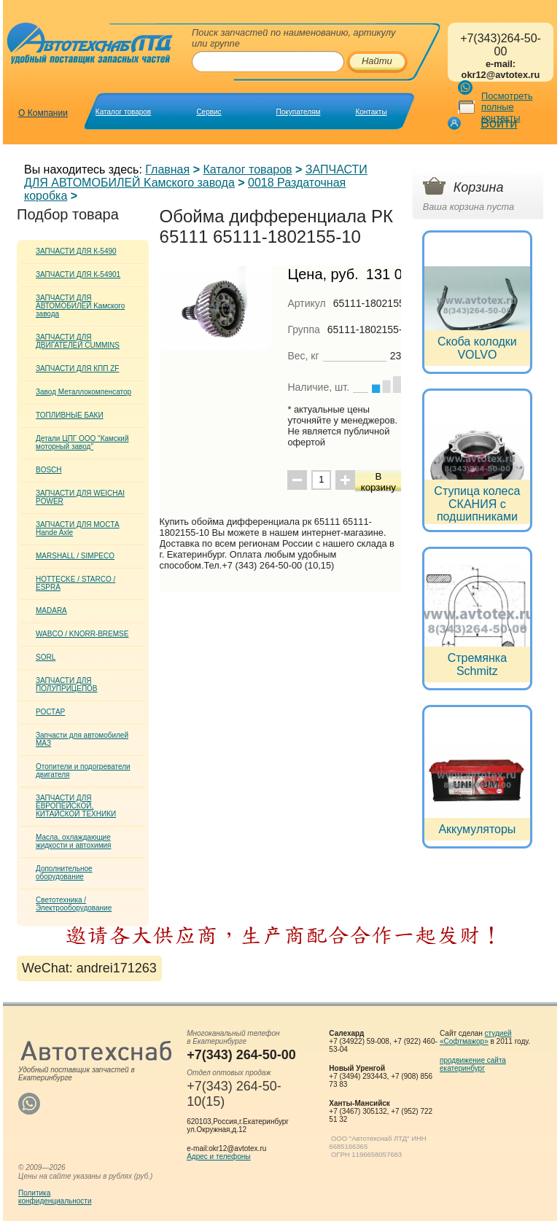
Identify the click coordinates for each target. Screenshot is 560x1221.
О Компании (43, 113)
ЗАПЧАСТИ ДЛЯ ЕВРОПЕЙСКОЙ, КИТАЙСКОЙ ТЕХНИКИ (76, 806)
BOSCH (49, 470)
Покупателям (298, 112)
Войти (499, 123)
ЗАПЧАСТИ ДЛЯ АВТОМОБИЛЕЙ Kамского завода (196, 176)
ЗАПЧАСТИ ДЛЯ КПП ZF (77, 368)
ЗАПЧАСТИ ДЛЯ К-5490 (76, 251)
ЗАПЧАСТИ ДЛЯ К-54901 (78, 274)
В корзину (378, 482)
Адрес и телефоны (218, 1156)
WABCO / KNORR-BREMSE (82, 634)
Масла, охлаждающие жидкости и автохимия (74, 841)
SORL (45, 657)
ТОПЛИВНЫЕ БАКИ (70, 415)
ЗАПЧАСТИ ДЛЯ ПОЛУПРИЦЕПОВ (67, 684)
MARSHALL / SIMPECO (75, 556)
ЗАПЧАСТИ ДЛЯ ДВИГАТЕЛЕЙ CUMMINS (78, 341)
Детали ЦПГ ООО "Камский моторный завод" (82, 442)
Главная (167, 169)
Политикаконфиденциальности (54, 1197)
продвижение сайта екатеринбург (473, 1064)
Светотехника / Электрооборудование (74, 904)
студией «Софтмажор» (476, 1037)
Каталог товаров (123, 112)
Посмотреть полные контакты (507, 106)
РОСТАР (50, 712)
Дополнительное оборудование (64, 873)
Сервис (208, 112)
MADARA (51, 610)
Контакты (370, 112)
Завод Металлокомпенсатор (83, 392)
